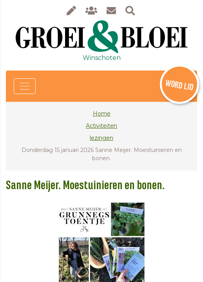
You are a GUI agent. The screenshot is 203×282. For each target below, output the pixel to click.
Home (102, 113)
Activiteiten (101, 125)
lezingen (101, 137)
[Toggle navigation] (25, 86)
